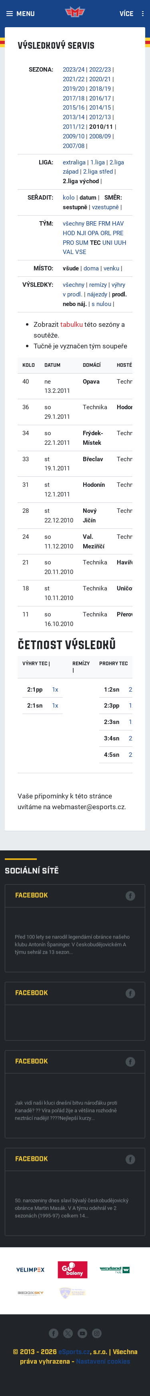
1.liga (97, 162)
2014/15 (100, 107)
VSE (80, 252)
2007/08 (73, 146)
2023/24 (73, 69)
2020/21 (100, 79)
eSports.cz (74, 1387)
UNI (107, 242)
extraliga (74, 162)
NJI (81, 233)
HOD (69, 233)
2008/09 (100, 136)
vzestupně (105, 207)
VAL (68, 252)
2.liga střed (98, 171)
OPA (93, 233)
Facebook (31, 1089)
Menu (25, 14)
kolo (69, 197)
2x (132, 689)
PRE (118, 233)
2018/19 (100, 88)
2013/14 (73, 117)
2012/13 (100, 117)
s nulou (101, 304)
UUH (120, 242)
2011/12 (73, 126)
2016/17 (100, 98)
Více (127, 14)
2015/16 (73, 107)
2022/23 (100, 69)
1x (55, 689)
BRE (91, 223)
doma (91, 268)
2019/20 (73, 88)
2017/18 (73, 98)
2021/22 (73, 79)
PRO (68, 242)
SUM (82, 242)
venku (111, 268)
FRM (104, 223)
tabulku (71, 324)
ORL (105, 233)
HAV (118, 223)
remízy (98, 284)
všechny (73, 223)
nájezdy (97, 294)
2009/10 (73, 136)
